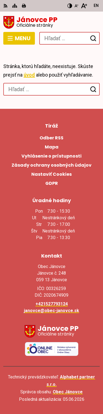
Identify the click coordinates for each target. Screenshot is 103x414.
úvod (29, 75)
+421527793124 (51, 304)
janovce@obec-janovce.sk (51, 310)
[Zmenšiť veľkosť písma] (76, 6)
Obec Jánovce (68, 391)
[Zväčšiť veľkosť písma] (84, 6)
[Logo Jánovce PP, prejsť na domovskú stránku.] (51, 22)
